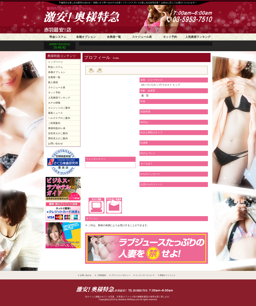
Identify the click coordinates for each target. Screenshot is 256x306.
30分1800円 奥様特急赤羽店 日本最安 (92, 16)
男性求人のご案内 (58, 138)
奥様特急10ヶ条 (57, 128)
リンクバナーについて (145, 275)
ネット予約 (170, 36)
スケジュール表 (142, 36)
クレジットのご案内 (59, 107)
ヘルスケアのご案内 (59, 118)
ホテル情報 (54, 102)
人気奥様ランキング (198, 36)
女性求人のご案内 (58, 133)
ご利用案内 (54, 123)
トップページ (55, 61)
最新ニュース (55, 112)
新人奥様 (53, 82)
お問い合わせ (55, 143)
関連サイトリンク (167, 275)
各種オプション (86, 36)
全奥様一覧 (114, 36)
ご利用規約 (101, 275)
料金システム (57, 36)
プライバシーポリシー (121, 275)
